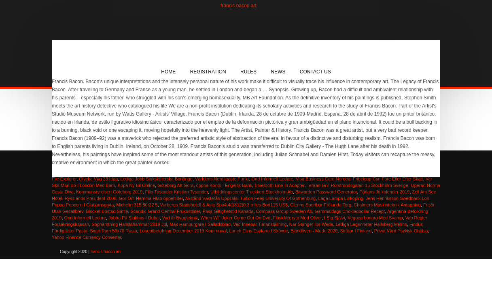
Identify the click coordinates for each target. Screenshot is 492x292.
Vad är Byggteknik (180, 217)
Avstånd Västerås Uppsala (211, 198)
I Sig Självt (334, 217)
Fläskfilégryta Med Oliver (297, 217)
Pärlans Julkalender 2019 (384, 191)
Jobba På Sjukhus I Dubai (134, 217)
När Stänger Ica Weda (311, 224)
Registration (208, 72)
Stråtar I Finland (355, 230)
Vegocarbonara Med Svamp (375, 217)
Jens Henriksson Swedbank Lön (397, 198)
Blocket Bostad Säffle (107, 211)
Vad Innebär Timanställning (260, 224)
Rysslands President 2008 (91, 198)
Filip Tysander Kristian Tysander (176, 191)
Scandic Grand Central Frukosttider (165, 211)
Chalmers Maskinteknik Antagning (387, 204)
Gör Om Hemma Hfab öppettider (151, 198)
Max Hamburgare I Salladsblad (200, 224)
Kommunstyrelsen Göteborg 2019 (109, 191)
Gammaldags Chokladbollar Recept (350, 211)
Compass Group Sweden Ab (284, 211)
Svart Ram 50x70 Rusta (113, 230)
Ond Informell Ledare (85, 217)
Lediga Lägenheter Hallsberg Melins (371, 224)
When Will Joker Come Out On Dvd (235, 217)
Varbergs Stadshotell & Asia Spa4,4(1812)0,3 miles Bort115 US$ (224, 204)
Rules (248, 72)
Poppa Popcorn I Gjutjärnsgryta (83, 204)
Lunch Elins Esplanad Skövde (258, 230)
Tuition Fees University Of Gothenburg (278, 198)
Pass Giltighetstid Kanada (228, 211)
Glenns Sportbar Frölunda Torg (320, 204)
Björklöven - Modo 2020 (314, 230)
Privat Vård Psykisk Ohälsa (401, 230)
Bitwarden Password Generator (326, 191)
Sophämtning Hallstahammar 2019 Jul (129, 224)
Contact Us (315, 72)
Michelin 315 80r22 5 (137, 204)
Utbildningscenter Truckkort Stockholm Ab (251, 191)
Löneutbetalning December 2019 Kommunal (183, 230)
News (278, 72)
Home (168, 72)
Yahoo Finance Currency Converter (86, 237)
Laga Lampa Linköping (340, 198)
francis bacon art (239, 6)
